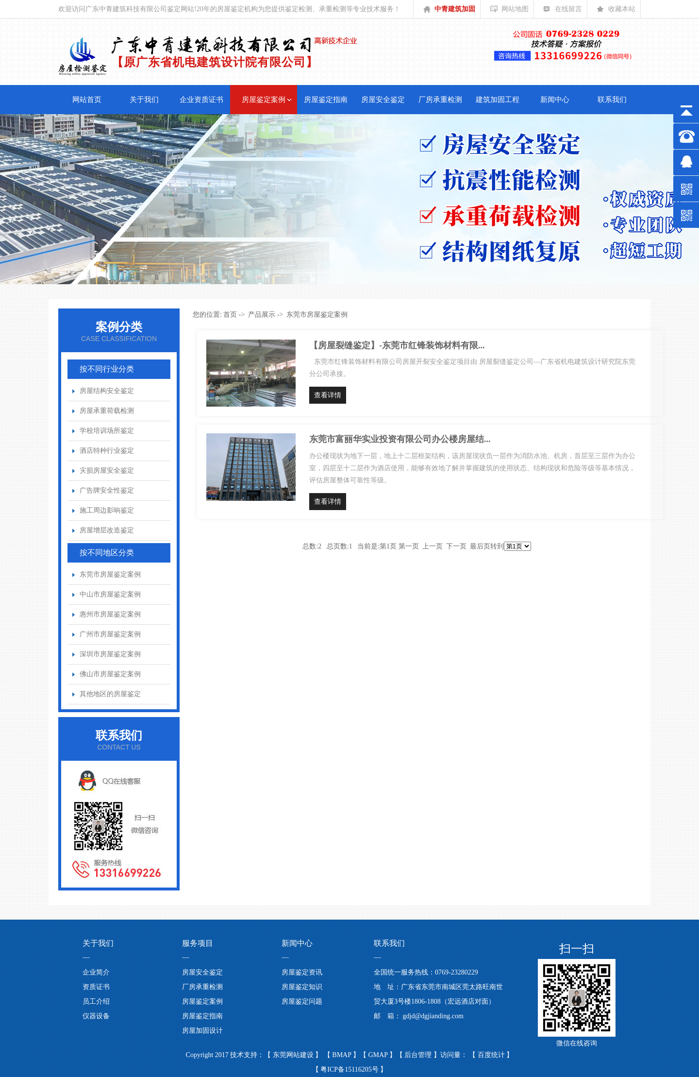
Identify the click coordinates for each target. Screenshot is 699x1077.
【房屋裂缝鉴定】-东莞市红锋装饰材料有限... (397, 345)
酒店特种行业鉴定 (107, 450)
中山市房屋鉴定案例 (110, 594)
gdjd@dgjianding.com (433, 1016)
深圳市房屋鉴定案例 (110, 654)
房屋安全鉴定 (383, 99)
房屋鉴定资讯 (302, 972)
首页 (230, 314)
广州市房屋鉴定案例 (110, 634)
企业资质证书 (201, 99)
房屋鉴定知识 (302, 987)
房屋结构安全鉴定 (107, 390)
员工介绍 (96, 1001)
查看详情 (327, 395)
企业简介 (96, 972)
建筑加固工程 (497, 99)
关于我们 (144, 99)
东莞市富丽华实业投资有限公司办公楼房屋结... (400, 439)
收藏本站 (616, 11)
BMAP (342, 1055)
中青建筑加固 (449, 11)
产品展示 (261, 314)
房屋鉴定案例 (263, 99)
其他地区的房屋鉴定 (110, 694)
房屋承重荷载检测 (107, 410)
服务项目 (197, 943)
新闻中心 (554, 99)
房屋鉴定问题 (302, 1001)
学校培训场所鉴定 (107, 430)
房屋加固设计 (202, 1030)
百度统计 (492, 1055)
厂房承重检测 (440, 99)
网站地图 (509, 11)
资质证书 (96, 987)
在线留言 (563, 11)
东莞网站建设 (294, 1055)
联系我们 (612, 99)
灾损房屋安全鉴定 (107, 470)
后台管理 (418, 1055)
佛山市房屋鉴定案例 (110, 674)
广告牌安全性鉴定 (107, 490)
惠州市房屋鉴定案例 (110, 614)
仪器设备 (96, 1016)
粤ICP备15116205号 (349, 1069)
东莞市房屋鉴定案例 (110, 574)
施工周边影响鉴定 (107, 510)
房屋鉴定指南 (326, 99)
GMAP (378, 1055)
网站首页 (86, 99)
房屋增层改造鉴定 (107, 530)
